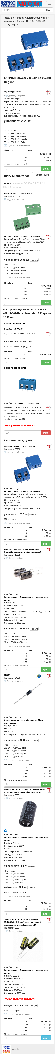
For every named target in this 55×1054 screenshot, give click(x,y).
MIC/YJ (18, 717)
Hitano (17, 594)
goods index (17, 1049)
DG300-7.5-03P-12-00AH (15, 368)
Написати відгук (41, 175)
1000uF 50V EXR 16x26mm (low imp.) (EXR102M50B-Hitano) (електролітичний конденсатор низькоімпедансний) (22, 922)
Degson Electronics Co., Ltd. (27, 403)
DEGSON (19, 329)
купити (46, 169)
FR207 (7, 675)
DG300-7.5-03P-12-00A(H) (15, 323)
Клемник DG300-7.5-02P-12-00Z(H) (19, 446)
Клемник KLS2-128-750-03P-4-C (18, 193)
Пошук (48, 10)
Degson (17, 99)
